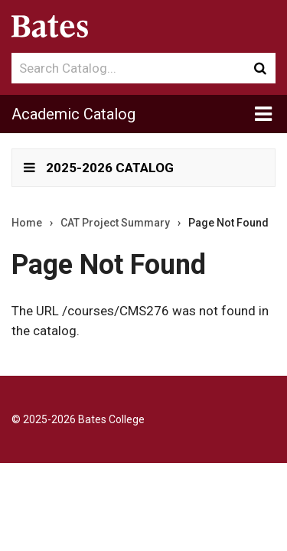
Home (26, 222)
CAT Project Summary (115, 222)
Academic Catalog (73, 114)
